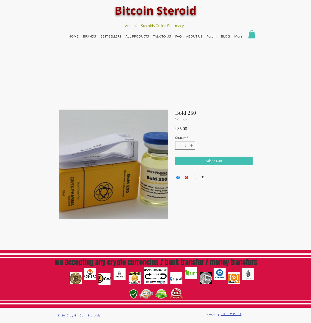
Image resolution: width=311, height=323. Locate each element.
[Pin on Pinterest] (186, 177)
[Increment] (192, 145)
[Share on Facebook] (178, 177)
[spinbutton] (185, 145)
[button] (89, 36)
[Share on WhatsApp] (194, 177)
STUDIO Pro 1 (231, 314)
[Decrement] (178, 145)
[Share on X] (203, 177)
